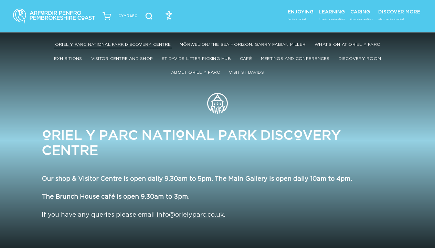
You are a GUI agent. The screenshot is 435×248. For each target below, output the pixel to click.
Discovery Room (360, 58)
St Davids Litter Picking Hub (196, 58)
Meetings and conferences (295, 58)
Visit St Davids (246, 72)
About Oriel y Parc (195, 72)
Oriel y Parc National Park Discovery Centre (113, 44)
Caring (361, 15)
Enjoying (301, 15)
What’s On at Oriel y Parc (347, 44)
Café (246, 58)
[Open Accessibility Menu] (169, 15)
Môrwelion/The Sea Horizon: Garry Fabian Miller (243, 44)
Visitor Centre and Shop (122, 58)
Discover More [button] (399, 15)
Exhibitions (68, 58)
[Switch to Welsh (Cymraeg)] (127, 16)
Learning (332, 15)
